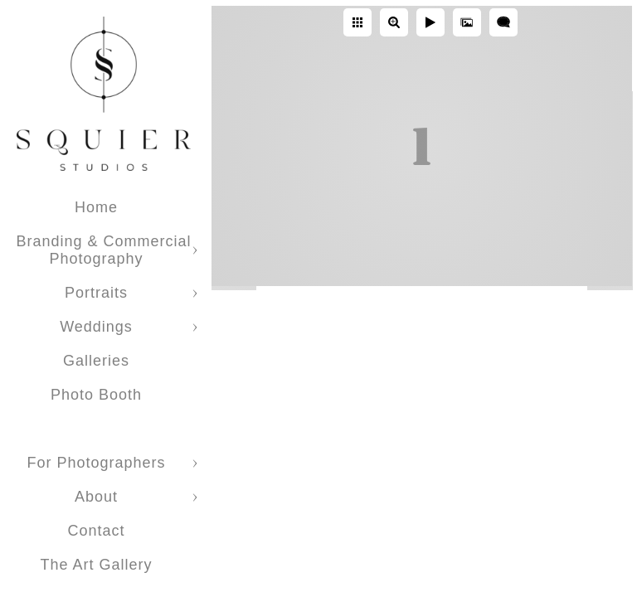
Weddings (96, 326)
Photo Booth (96, 394)
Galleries (96, 360)
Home (96, 207)
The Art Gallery (96, 564)
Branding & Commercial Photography (103, 250)
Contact (95, 530)
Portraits (96, 292)
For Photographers (96, 462)
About (96, 496)
